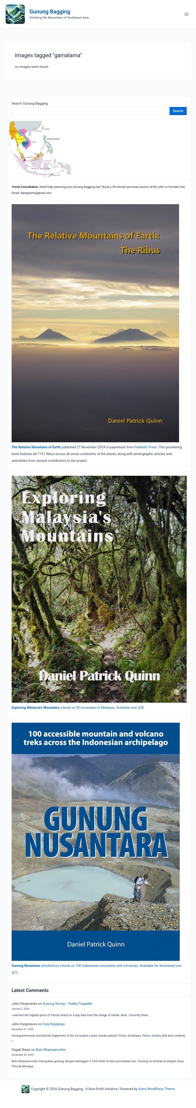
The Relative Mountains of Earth (36, 447)
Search (178, 111)
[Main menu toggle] (186, 14)
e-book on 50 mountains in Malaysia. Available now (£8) (78, 707)
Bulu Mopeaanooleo (51, 1050)
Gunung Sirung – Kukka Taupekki (67, 1004)
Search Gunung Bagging (30, 103)
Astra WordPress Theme (156, 1089)
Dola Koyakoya (54, 1024)
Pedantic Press (145, 447)
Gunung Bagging (49, 11)
